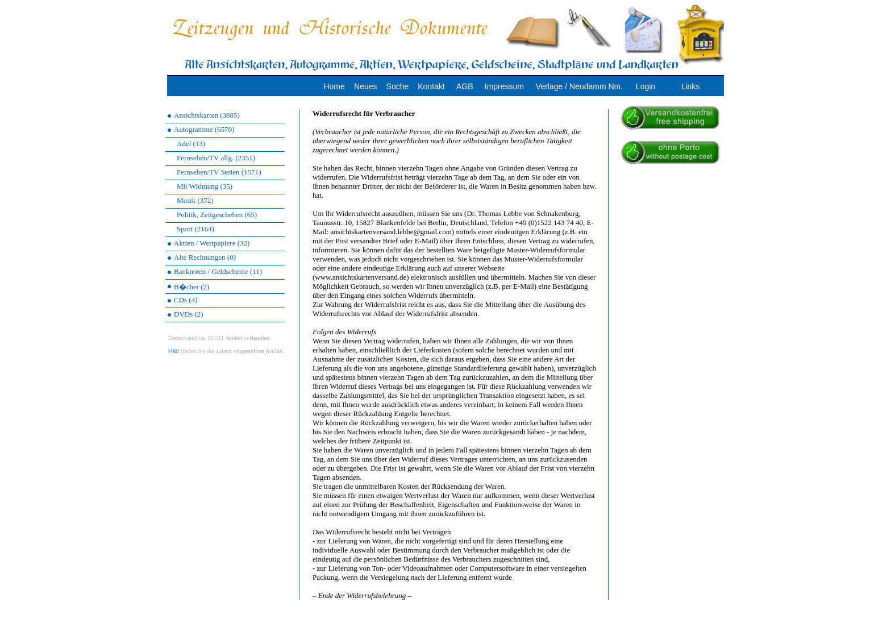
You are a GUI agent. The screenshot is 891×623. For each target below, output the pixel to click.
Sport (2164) (195, 229)
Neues (365, 86)
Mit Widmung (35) (204, 186)
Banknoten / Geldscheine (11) (218, 271)
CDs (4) (186, 300)
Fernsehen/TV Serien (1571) (219, 172)
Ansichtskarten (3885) (207, 115)
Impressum (504, 86)
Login (645, 86)
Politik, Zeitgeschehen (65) (217, 214)
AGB (464, 86)
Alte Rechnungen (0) (205, 257)
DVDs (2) (188, 314)
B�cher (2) (191, 287)
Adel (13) (191, 143)
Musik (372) (195, 200)
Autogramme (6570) (204, 129)
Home (333, 86)
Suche (397, 86)
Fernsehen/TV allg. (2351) (216, 157)
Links (690, 86)
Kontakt (431, 86)
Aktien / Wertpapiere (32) (211, 243)
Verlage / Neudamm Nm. (579, 86)
